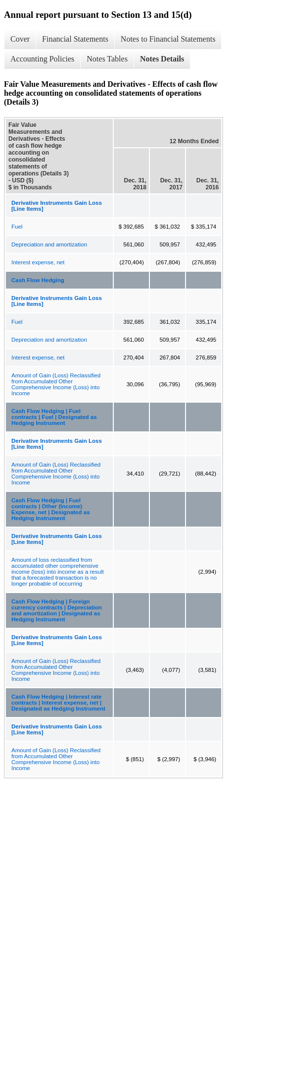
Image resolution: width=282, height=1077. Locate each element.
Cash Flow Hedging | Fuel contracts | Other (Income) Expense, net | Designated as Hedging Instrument (50, 509)
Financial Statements (75, 39)
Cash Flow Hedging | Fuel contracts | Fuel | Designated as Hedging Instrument (54, 417)
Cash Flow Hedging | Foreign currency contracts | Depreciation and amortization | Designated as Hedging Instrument (56, 610)
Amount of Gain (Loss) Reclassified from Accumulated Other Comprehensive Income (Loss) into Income (55, 384)
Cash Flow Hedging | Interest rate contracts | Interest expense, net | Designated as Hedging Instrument (58, 703)
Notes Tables (107, 59)
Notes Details (162, 59)
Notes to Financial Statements (168, 39)
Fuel (16, 227)
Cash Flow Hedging (37, 280)
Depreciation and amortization (49, 244)
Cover (20, 39)
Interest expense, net (37, 262)
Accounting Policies (42, 59)
